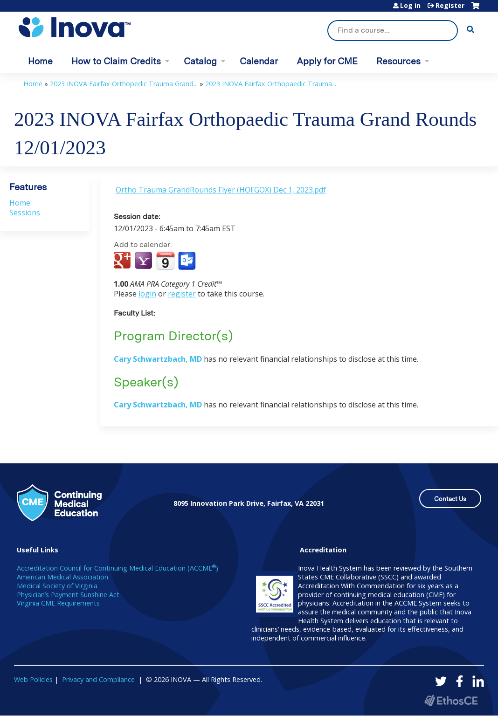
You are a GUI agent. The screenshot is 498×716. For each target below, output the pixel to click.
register (182, 294)
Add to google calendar (123, 261)
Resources (398, 61)
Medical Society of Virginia (57, 585)
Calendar (259, 61)
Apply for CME (327, 61)
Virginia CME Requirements (58, 603)
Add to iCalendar (165, 260)
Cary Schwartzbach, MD (158, 359)
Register (450, 5)
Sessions (24, 212)
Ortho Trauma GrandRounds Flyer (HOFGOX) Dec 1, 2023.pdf (221, 190)
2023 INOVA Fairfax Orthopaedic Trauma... (270, 83)
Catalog (200, 61)
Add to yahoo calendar (144, 261)
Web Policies (33, 679)
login (147, 294)
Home (40, 61)
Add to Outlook (187, 261)
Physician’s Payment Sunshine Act (68, 594)
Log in (410, 5)
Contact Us (450, 499)
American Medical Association (62, 576)
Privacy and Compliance (98, 679)
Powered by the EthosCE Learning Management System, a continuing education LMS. (451, 700)
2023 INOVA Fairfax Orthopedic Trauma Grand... (124, 83)
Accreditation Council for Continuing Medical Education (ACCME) (117, 568)
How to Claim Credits (116, 61)
